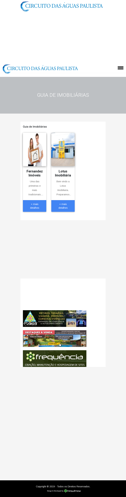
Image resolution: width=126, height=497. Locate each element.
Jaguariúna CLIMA (63, 294)
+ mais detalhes (34, 206)
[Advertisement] (63, 37)
